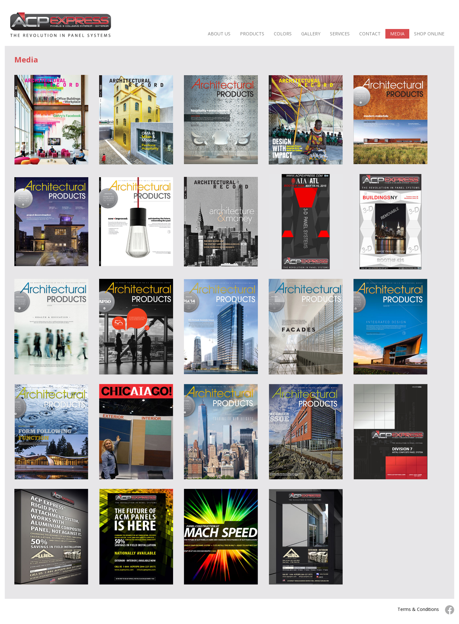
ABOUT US (219, 34)
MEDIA (397, 34)
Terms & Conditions (418, 609)
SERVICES (340, 34)
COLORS (283, 34)
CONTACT (370, 34)
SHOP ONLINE (429, 34)
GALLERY (310, 34)
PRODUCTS (252, 34)
